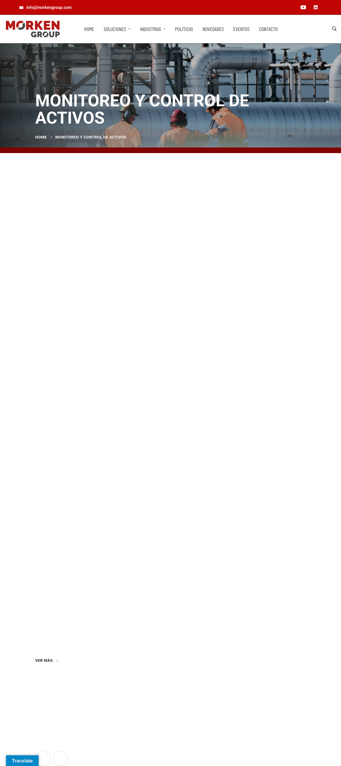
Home (41, 137)
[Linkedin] (60, 758)
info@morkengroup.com (199, 639)
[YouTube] (42, 758)
